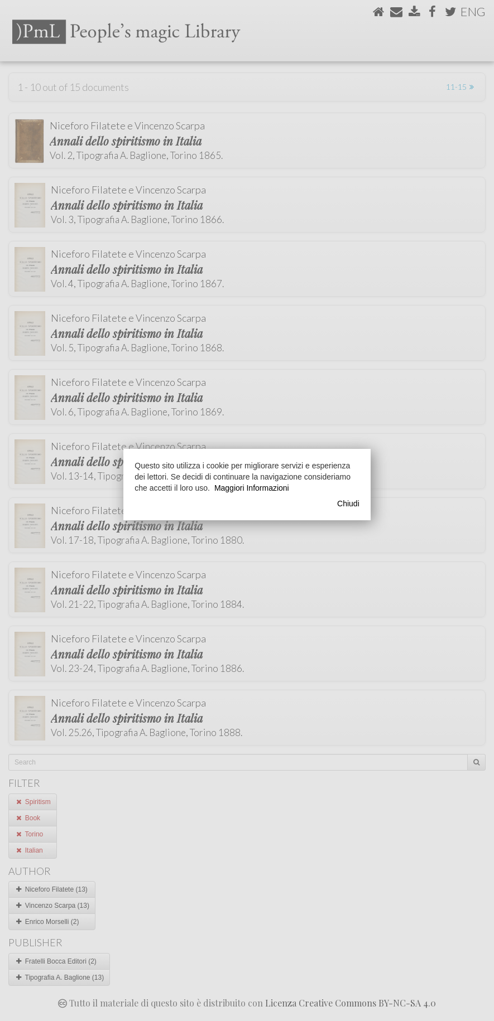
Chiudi (348, 503)
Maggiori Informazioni (251, 487)
